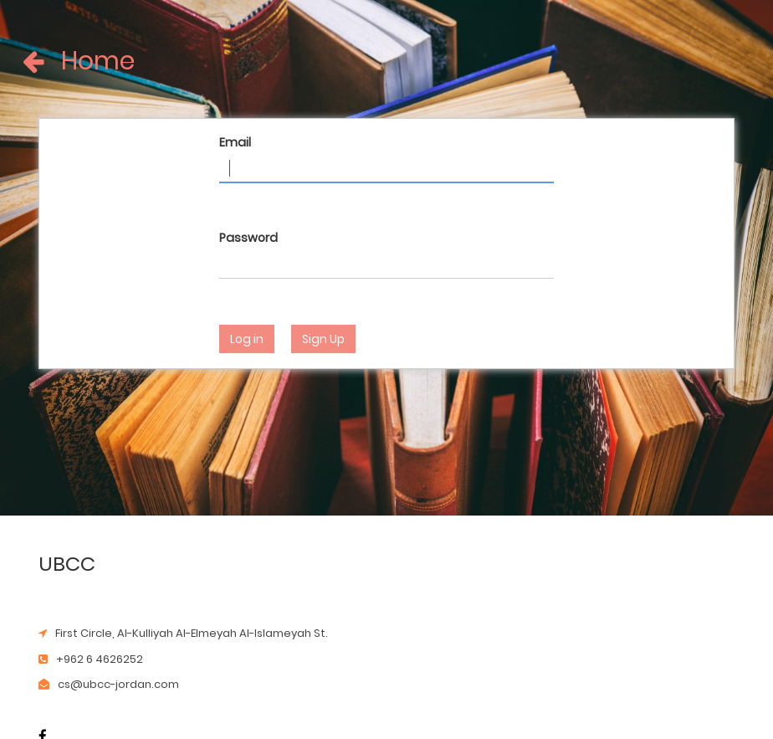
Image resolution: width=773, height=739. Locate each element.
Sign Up (323, 339)
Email (235, 142)
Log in (247, 339)
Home (48, 61)
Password (248, 237)
